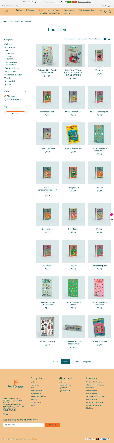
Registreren (63, 382)
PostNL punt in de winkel (95, 402)
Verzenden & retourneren (95, 396)
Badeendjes (47, 229)
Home (5, 21)
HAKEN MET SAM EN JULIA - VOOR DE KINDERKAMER (73, 72)
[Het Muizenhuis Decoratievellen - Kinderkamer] (47, 287)
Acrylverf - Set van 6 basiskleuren (73, 342)
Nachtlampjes (11, 64)
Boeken (9, 56)
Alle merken (12, 96)
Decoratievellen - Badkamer (99, 303)
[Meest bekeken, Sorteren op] (94, 39)
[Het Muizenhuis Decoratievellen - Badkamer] (99, 287)
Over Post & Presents (94, 382)
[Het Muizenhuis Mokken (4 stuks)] (99, 326)
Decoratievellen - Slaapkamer (99, 149)
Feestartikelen (10, 81)
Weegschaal (73, 187)
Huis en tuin (9, 47)
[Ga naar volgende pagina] (88, 361)
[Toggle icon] (101, 12)
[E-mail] (23, 425)
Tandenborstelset (47, 148)
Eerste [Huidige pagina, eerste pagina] (66, 361)
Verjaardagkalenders (86, 10)
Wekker (73, 265)
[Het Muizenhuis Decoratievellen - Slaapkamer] (99, 133)
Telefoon (99, 70)
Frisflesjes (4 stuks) (73, 148)
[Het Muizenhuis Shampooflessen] (47, 97)
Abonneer (52, 425)
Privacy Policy (91, 391)
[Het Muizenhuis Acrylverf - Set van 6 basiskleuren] (73, 326)
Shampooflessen (47, 112)
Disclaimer (90, 388)
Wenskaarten (10, 71)
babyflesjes (73, 229)
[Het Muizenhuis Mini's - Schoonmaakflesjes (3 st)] (47, 172)
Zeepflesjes (47, 265)
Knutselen (10, 60)
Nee (75, 2)
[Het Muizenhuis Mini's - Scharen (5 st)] (99, 97)
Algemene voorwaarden (95, 385)
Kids (11, 21)
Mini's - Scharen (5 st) (99, 112)
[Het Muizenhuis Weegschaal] (73, 172)
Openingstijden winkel (94, 405)
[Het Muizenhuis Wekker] (73, 251)
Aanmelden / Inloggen (104, 6)
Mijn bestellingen (65, 385)
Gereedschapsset (99, 265)
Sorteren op (82, 39)
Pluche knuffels (11, 62)
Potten (99, 229)
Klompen (99, 187)
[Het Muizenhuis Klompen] (99, 172)
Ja (69, 2)
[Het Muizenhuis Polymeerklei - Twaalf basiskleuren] (47, 55)
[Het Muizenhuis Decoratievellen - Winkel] (73, 287)
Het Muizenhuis (14, 99)
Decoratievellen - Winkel (73, 303)
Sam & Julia (19, 21)
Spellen (67, 13)
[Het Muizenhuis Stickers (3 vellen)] (47, 326)
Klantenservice (91, 399)
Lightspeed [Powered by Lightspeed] (35, 439)
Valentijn (43, 13)
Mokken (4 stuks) (99, 341)
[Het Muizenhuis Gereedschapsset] (99, 251)
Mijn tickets (63, 388)
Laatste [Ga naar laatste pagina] (75, 361)
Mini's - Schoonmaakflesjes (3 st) (47, 189)
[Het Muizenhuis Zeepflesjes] (47, 251)
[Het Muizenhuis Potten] (99, 214)
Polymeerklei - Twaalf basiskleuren (47, 71)
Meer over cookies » (84, 2)
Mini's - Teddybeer (73, 112)
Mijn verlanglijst (64, 391)
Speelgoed (10, 58)
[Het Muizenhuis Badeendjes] (47, 214)
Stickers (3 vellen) (47, 341)
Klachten (89, 408)
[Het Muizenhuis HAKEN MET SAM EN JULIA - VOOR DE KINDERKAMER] (73, 55)
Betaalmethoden (92, 393)
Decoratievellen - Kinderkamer (47, 303)
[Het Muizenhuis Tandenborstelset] (47, 133)
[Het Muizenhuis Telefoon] (99, 55)
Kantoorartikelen (11, 68)
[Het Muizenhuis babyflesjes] (73, 214)
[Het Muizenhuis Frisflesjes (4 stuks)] (73, 133)
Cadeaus (8, 44)
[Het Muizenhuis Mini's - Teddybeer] (73, 97)
